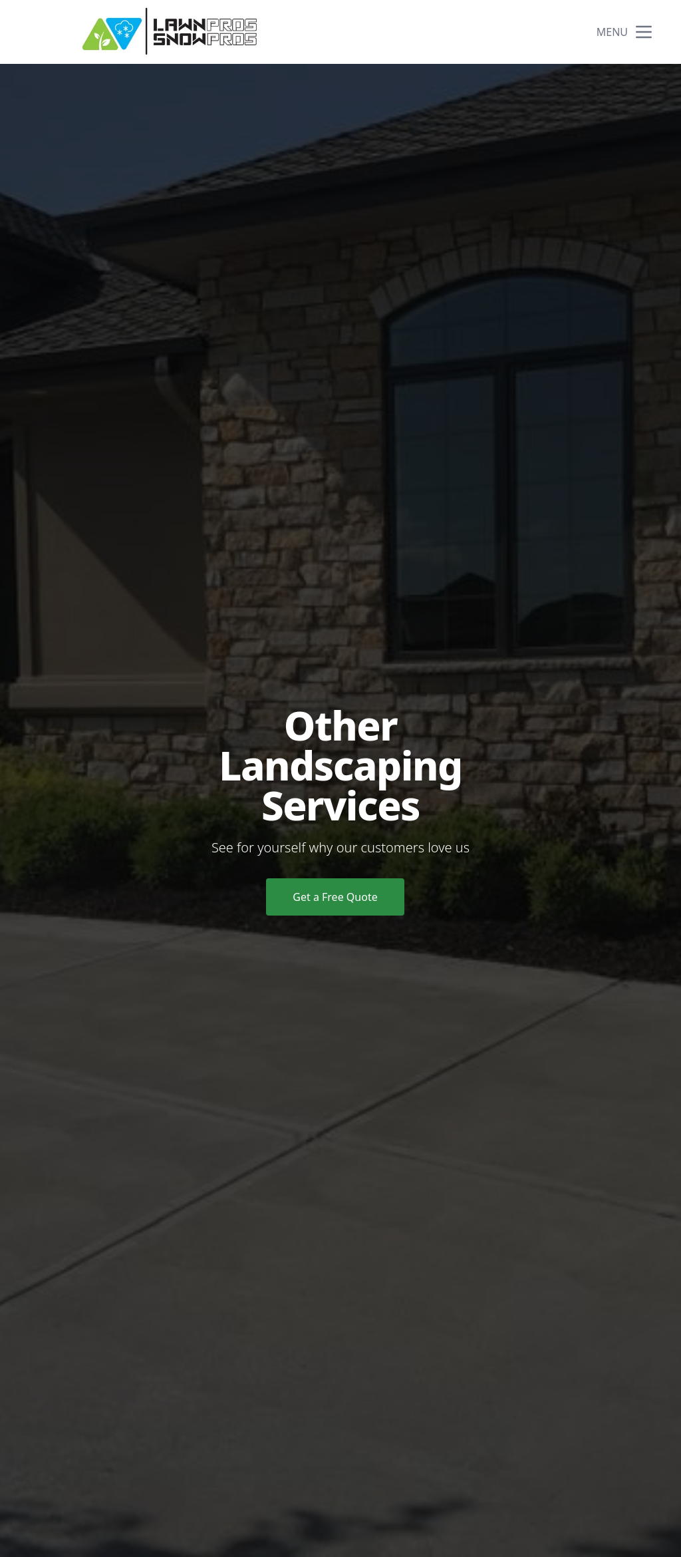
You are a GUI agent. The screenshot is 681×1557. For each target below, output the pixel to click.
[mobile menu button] (644, 32)
